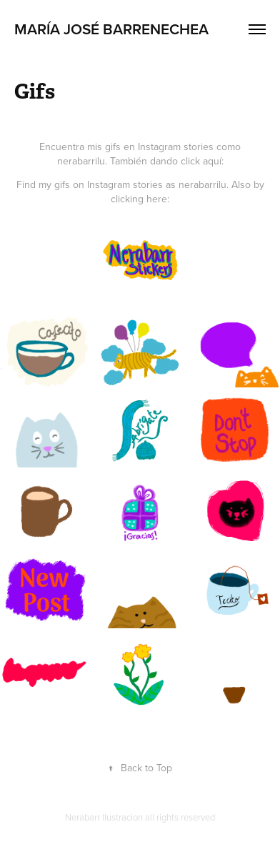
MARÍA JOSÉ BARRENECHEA (111, 28)
